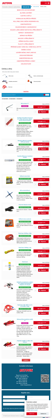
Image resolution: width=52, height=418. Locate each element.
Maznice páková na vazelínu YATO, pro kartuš (25, 141)
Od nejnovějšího (5, 98)
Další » (48, 95)
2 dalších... (26, 360)
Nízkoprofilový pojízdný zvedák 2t (25, 320)
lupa (42, 3)
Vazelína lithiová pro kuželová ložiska (24, 156)
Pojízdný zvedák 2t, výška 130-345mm (25, 341)
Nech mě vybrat (34, 410)
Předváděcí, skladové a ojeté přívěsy (11, 7)
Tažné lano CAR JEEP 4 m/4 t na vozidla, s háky (24, 305)
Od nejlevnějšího (12, 98)
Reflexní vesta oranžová (25, 219)
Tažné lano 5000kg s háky (24, 233)
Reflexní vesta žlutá (25, 176)
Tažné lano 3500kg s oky (24, 247)
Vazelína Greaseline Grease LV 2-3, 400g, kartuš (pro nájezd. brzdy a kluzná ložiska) (25, 119)
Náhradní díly (26, 7)
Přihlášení (43, 0)
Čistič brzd (25, 262)
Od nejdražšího (19, 98)
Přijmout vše (31, 413)
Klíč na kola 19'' (25, 103)
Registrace (48, 0)
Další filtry (26, 91)
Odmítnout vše (43, 413)
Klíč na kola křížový (25, 190)
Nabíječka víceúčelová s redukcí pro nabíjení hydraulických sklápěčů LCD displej (25, 283)
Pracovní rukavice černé (25, 204)
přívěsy (21, 415)
